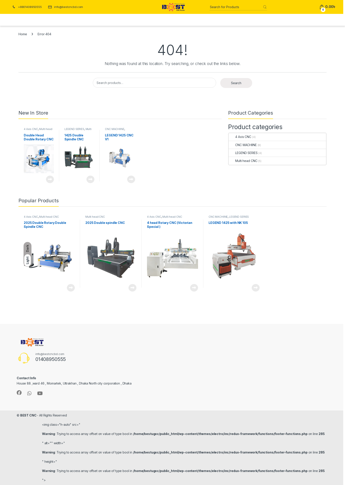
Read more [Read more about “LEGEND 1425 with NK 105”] (256, 288)
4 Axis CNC (31, 129)
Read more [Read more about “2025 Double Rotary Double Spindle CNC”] (71, 288)
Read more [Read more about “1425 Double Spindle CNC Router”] (90, 179)
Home (22, 34)
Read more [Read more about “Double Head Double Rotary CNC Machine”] (50, 179)
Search (236, 83)
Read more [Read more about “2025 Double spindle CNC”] (132, 288)
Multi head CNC (243, 161)
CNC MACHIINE (114, 129)
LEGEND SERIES (74, 129)
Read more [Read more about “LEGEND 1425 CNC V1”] (131, 179)
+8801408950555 (27, 7)
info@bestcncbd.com (65, 7)
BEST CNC (28, 415)
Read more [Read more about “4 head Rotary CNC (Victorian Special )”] (194, 288)
